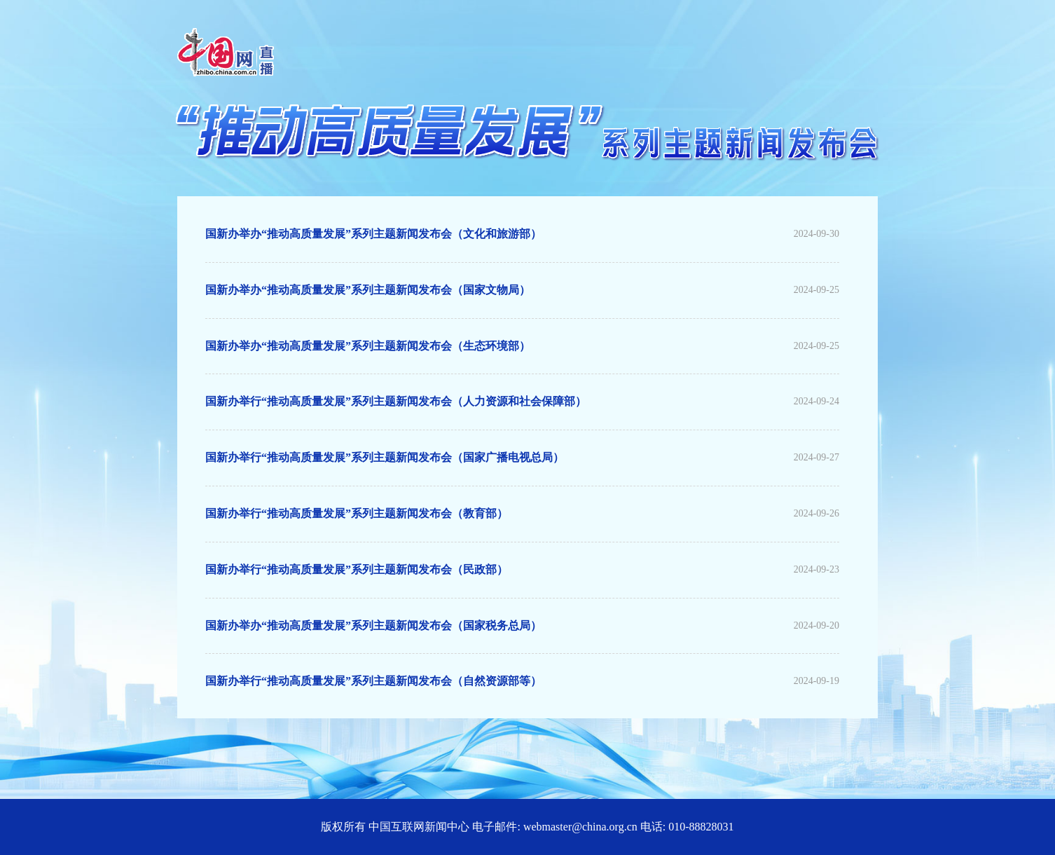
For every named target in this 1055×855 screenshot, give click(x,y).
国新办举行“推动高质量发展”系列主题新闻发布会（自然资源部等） (373, 681)
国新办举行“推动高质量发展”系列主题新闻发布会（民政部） (356, 569)
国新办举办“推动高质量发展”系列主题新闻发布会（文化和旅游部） (373, 234)
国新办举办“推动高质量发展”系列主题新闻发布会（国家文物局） (367, 290)
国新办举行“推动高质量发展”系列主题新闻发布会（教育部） (356, 513)
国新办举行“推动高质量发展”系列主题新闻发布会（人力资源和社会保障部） (395, 401)
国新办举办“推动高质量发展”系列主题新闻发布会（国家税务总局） (373, 625)
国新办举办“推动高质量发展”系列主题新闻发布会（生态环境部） (367, 346)
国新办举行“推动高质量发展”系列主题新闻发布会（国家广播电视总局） (384, 457)
